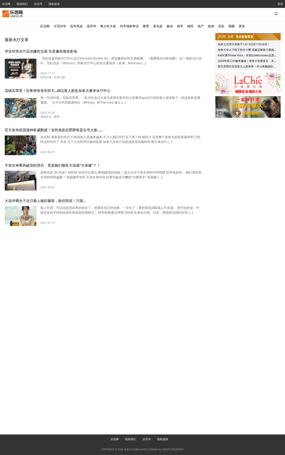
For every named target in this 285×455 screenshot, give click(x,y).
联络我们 (22, 4)
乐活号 (38, 4)
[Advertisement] (104, 247)
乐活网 (6, 4)
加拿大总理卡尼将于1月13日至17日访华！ (244, 44)
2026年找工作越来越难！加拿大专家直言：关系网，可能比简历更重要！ (247, 61)
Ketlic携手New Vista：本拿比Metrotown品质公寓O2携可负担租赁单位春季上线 (247, 55)
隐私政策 (54, 4)
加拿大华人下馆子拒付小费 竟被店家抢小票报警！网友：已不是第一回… (246, 50)
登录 (280, 4)
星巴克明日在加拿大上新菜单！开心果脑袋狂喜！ (245, 66)
